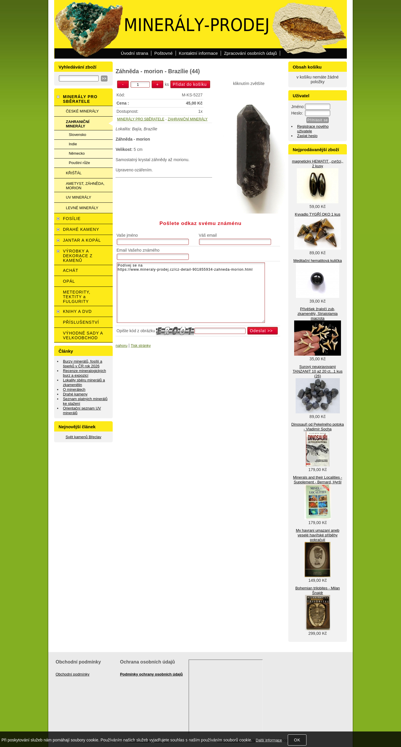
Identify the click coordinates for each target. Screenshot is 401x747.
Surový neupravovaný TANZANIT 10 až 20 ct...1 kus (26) (317, 371)
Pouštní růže (79, 163)
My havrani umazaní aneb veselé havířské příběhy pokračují (318, 535)
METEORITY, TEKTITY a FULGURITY (76, 297)
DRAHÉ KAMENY (81, 229)
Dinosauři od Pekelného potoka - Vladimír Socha (317, 426)
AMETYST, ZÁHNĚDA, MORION (85, 185)
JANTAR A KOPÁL (82, 240)
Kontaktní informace (198, 53)
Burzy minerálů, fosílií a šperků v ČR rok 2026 (82, 363)
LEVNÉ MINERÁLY (82, 208)
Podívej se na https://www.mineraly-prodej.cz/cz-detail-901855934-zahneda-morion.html (191, 292)
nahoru (121, 345)
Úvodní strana (134, 53)
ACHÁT (70, 270)
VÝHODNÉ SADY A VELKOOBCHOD (83, 335)
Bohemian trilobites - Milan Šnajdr (317, 590)
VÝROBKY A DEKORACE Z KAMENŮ (77, 256)
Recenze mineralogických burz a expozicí (84, 373)
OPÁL (69, 281)
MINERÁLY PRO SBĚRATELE (140, 119)
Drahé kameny (75, 394)
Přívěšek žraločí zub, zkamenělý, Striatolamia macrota (317, 313)
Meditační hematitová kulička (317, 260)
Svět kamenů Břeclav (83, 437)
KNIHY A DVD (77, 311)
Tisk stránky (141, 345)
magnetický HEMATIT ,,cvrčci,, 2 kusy (317, 163)
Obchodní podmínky (73, 674)
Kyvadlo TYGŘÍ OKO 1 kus (317, 214)
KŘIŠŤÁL (74, 173)
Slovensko (77, 134)
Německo (77, 153)
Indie (73, 144)
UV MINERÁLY (78, 197)
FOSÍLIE (72, 218)
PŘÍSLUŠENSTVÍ (81, 322)
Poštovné (163, 53)
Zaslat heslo (307, 136)
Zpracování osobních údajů (250, 53)
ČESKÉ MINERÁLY (82, 111)
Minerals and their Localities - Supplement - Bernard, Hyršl (317, 479)
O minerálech (74, 389)
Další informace (269, 740)
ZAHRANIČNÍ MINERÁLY (188, 119)
